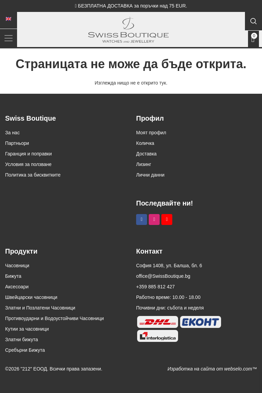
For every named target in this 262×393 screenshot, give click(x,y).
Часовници (17, 265)
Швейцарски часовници (31, 297)
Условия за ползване (28, 164)
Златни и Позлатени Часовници (40, 308)
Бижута (13, 276)
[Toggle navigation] (8, 38)
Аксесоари (17, 286)
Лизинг (143, 164)
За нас (12, 132)
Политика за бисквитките (33, 175)
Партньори (17, 143)
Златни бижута (21, 339)
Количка (145, 143)
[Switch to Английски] (8, 19)
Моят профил (151, 132)
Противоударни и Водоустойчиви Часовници (54, 318)
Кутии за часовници (27, 329)
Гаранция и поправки (28, 153)
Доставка (146, 153)
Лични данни (150, 175)
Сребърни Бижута (25, 350)
